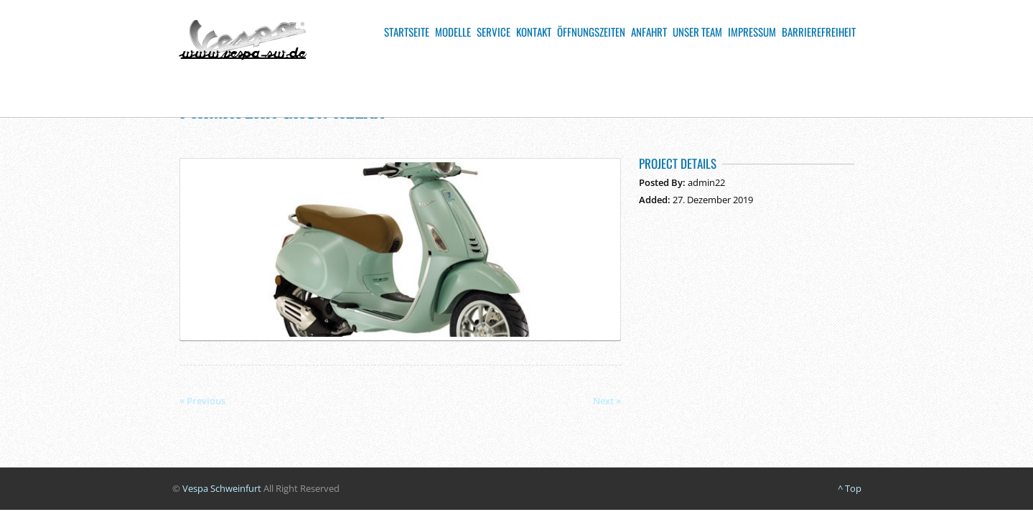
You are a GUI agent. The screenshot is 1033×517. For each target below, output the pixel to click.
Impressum (752, 31)
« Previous (202, 400)
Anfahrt (649, 31)
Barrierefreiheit (819, 31)
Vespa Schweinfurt (221, 488)
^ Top (849, 488)
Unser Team (697, 31)
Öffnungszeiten (591, 31)
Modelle (453, 31)
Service (493, 31)
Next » (607, 400)
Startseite (406, 31)
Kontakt (533, 31)
